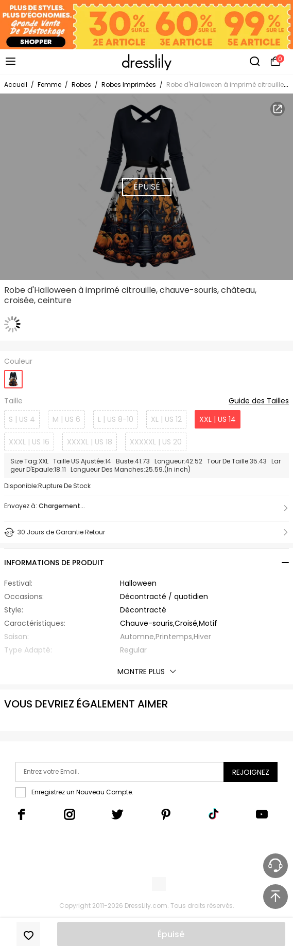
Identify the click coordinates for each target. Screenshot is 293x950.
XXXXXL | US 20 (156, 442)
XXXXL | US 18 (89, 442)
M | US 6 (66, 419)
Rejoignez (250, 772)
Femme (49, 84)
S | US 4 (22, 419)
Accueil (15, 84)
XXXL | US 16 (29, 442)
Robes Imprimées (128, 84)
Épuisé (171, 934)
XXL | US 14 (217, 419)
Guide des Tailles (259, 401)
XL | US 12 (166, 419)
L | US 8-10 (115, 419)
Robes (81, 84)
